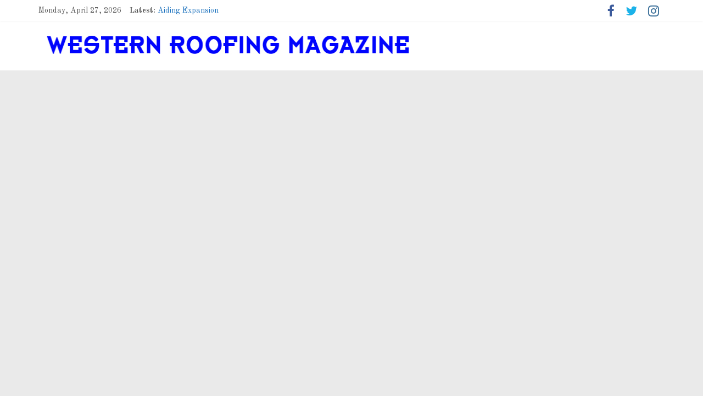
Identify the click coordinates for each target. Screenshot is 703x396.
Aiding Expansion (188, 10)
